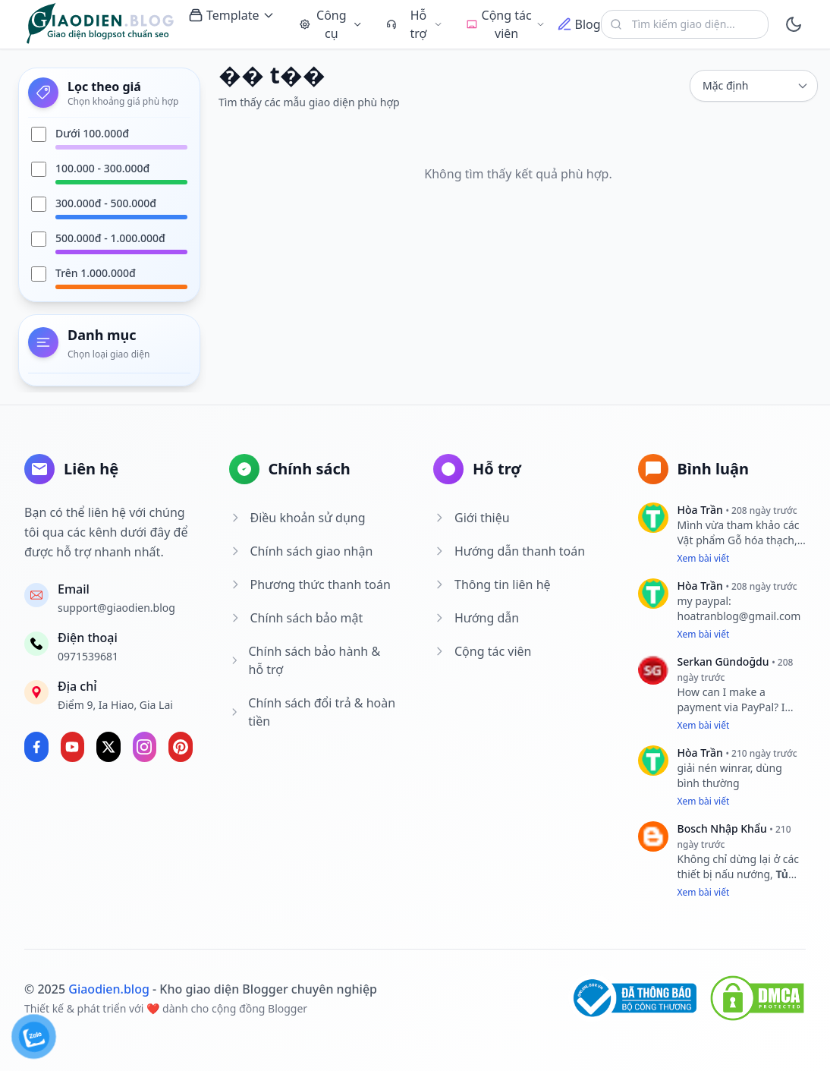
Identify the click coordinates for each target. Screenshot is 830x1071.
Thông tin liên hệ (492, 584)
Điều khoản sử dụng (297, 517)
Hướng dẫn (476, 618)
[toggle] (793, 24)
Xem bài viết (704, 558)
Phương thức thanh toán (310, 584)
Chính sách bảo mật (296, 618)
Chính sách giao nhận (301, 551)
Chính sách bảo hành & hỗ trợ (305, 660)
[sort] (754, 86)
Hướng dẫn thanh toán (509, 551)
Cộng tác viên (482, 651)
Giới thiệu (471, 517)
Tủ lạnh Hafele (733, 881)
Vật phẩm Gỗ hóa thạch (736, 540)
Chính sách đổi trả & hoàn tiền (312, 712)
